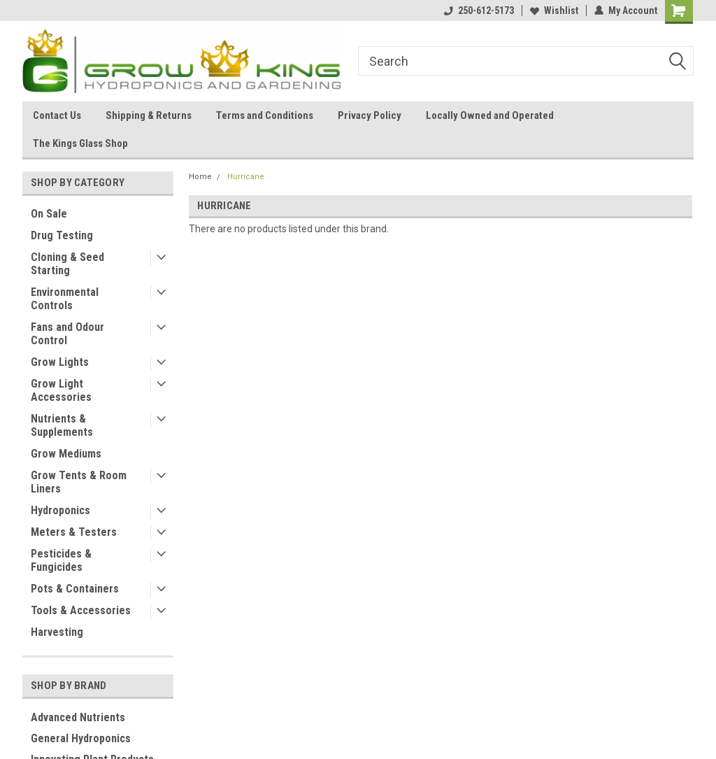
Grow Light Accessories (61, 390)
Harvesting (57, 632)
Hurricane (245, 176)
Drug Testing (62, 235)
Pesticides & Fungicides (61, 560)
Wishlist (554, 10)
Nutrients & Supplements (62, 425)
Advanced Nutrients (78, 717)
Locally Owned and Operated (490, 115)
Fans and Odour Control (67, 333)
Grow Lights (60, 362)
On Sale (49, 213)
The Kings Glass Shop (80, 143)
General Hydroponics (81, 738)
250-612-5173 (479, 10)
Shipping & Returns (149, 115)
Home (200, 176)
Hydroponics (60, 510)
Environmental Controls (65, 298)
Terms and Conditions (264, 115)
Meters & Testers (74, 532)
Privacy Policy (369, 115)
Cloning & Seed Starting (67, 263)
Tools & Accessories (81, 610)
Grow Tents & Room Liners (79, 482)
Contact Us (57, 115)
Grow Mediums (66, 453)
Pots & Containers (75, 588)
